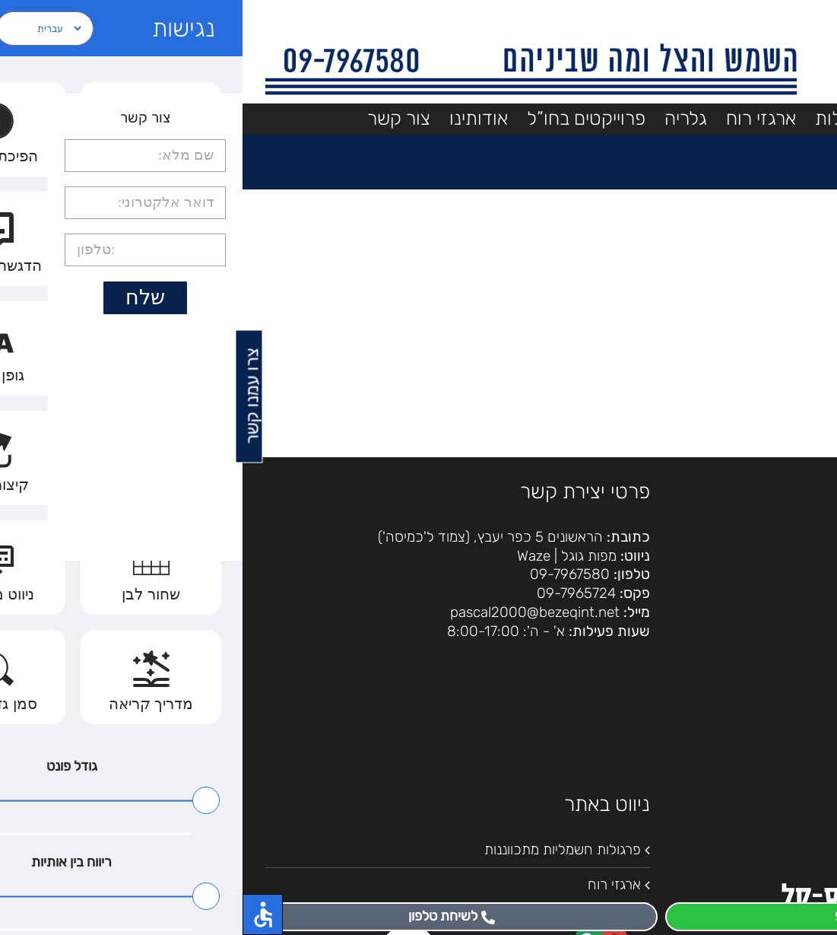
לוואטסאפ (628, 916)
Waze (291, 555)
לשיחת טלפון (209, 916)
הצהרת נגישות (772, 570)
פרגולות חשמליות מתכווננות (320, 849)
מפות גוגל (346, 555)
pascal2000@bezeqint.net (292, 612)
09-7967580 (327, 574)
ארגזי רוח (371, 884)
